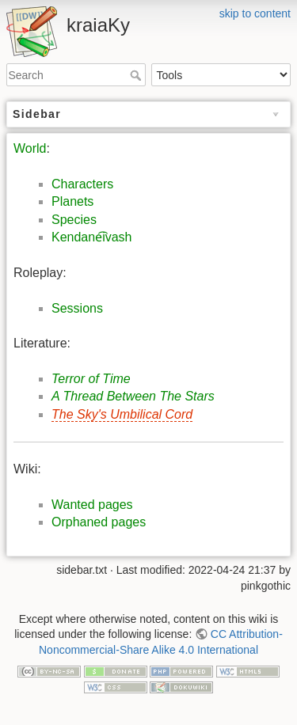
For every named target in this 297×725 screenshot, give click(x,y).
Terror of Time (91, 378)
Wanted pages (92, 504)
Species (74, 219)
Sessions (77, 308)
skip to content (255, 13)
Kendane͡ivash (91, 237)
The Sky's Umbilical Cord (121, 414)
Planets (72, 201)
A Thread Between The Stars (133, 396)
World (30, 148)
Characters (82, 184)
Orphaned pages (98, 522)
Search (137, 75)
